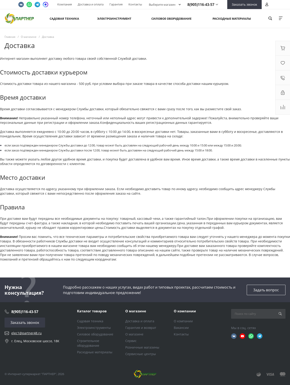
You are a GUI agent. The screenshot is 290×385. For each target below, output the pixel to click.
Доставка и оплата (91, 4)
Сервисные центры (140, 354)
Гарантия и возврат (140, 327)
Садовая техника (90, 321)
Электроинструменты (94, 327)
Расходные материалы (94, 352)
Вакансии (181, 327)
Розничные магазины (142, 347)
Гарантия (116, 4)
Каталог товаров (92, 311)
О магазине (135, 311)
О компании (185, 311)
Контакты (135, 4)
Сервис (131, 341)
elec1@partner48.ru (26, 333)
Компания (64, 4)
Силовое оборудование (95, 334)
